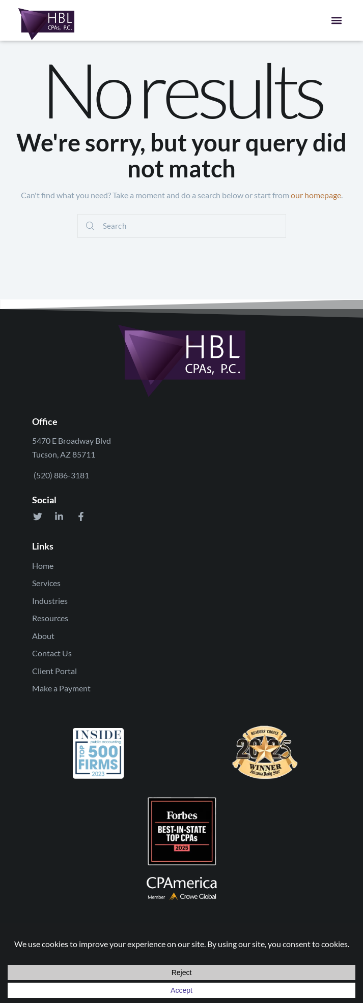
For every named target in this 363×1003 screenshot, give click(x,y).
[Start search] (90, 226)
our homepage (316, 195)
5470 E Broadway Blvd (71, 440)
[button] (336, 20)
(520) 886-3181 (60, 475)
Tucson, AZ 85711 (63, 454)
